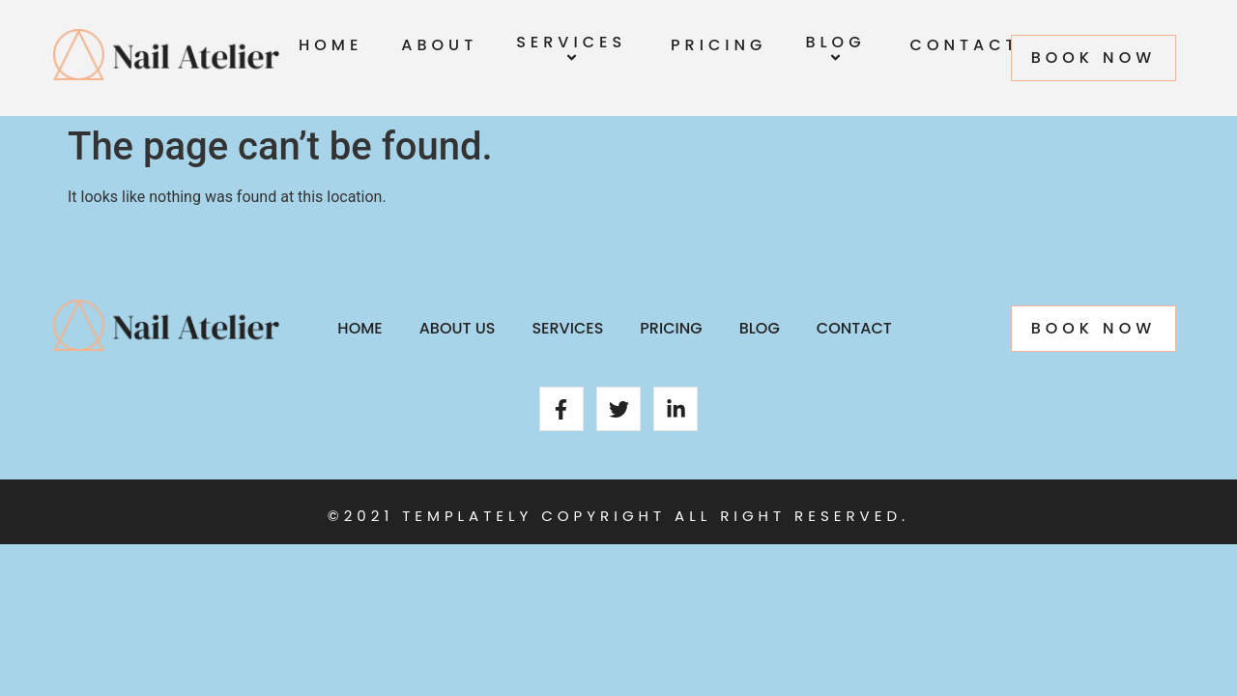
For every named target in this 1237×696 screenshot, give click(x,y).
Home (330, 45)
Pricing (718, 45)
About (439, 45)
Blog (838, 51)
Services (574, 51)
